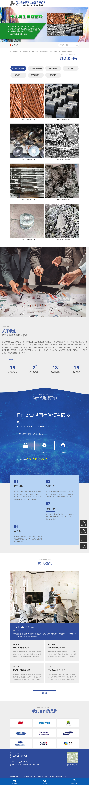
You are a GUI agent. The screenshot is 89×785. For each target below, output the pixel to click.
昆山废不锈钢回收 (67, 51)
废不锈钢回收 (35, 75)
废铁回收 (53, 75)
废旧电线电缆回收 (36, 68)
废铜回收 (70, 68)
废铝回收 (18, 75)
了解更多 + (12, 359)
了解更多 (44, 693)
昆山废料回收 (24, 51)
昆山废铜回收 (14, 51)
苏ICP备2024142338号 (59, 776)
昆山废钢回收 (44, 51)
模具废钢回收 (53, 68)
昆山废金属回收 (34, 51)
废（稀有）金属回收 (18, 68)
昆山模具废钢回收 (54, 51)
